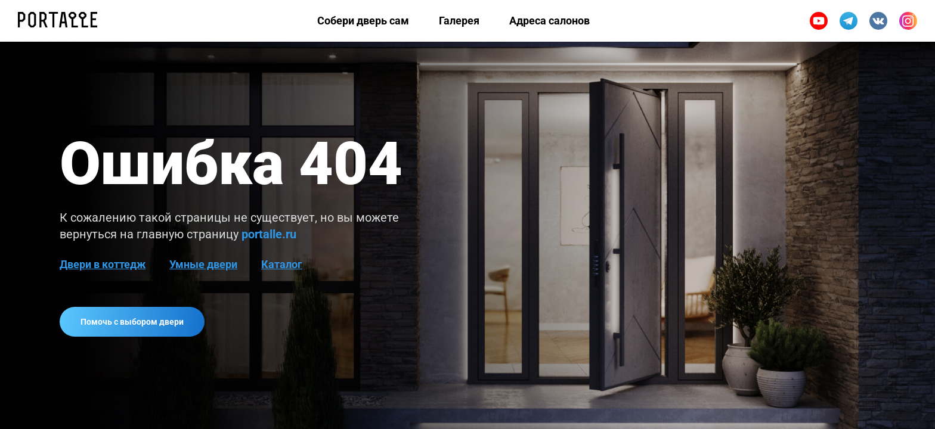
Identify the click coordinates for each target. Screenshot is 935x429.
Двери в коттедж (102, 264)
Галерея (459, 20)
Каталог (281, 264)
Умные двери (203, 264)
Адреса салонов (549, 20)
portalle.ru (269, 234)
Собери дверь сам (363, 20)
